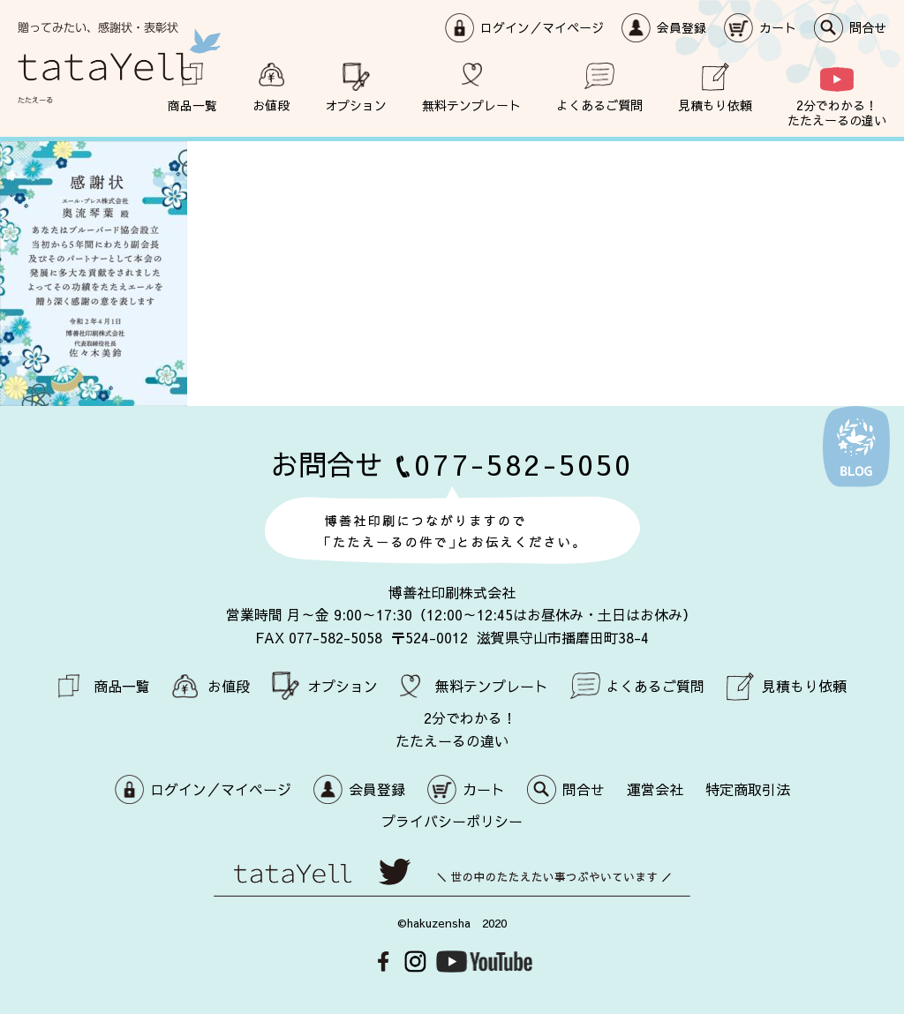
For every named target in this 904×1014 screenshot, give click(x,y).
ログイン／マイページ (542, 27)
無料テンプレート (471, 104)
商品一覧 (192, 104)
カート (777, 27)
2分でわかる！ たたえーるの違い (836, 112)
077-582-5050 (523, 464)
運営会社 (655, 789)
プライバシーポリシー (452, 820)
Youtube (484, 961)
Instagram (415, 961)
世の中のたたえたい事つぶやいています (452, 878)
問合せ (867, 27)
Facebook (384, 961)
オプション (356, 104)
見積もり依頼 (715, 104)
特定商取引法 (747, 789)
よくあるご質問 (599, 104)
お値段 (271, 104)
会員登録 (681, 27)
